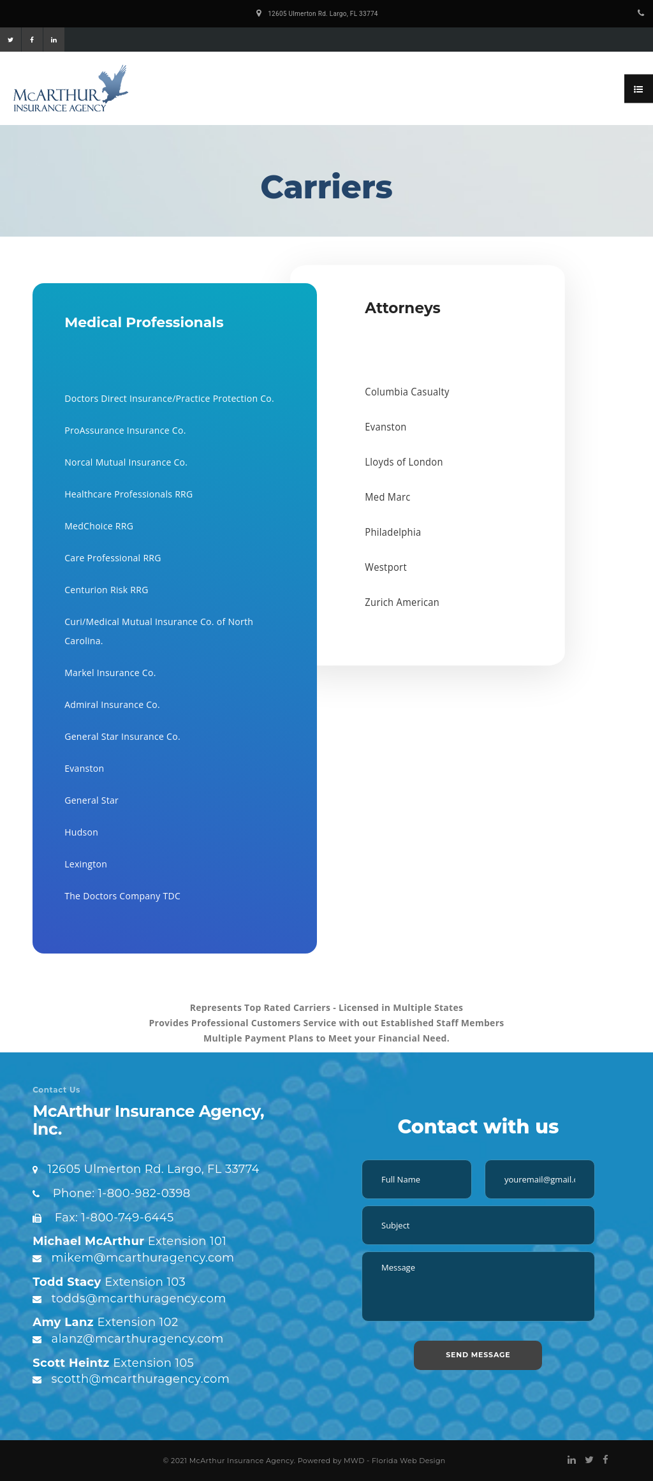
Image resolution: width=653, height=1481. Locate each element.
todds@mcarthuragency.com (139, 1299)
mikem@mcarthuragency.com (143, 1258)
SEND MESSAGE (478, 1354)
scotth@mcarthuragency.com (141, 1379)
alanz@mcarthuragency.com (138, 1339)
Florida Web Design (409, 1460)
